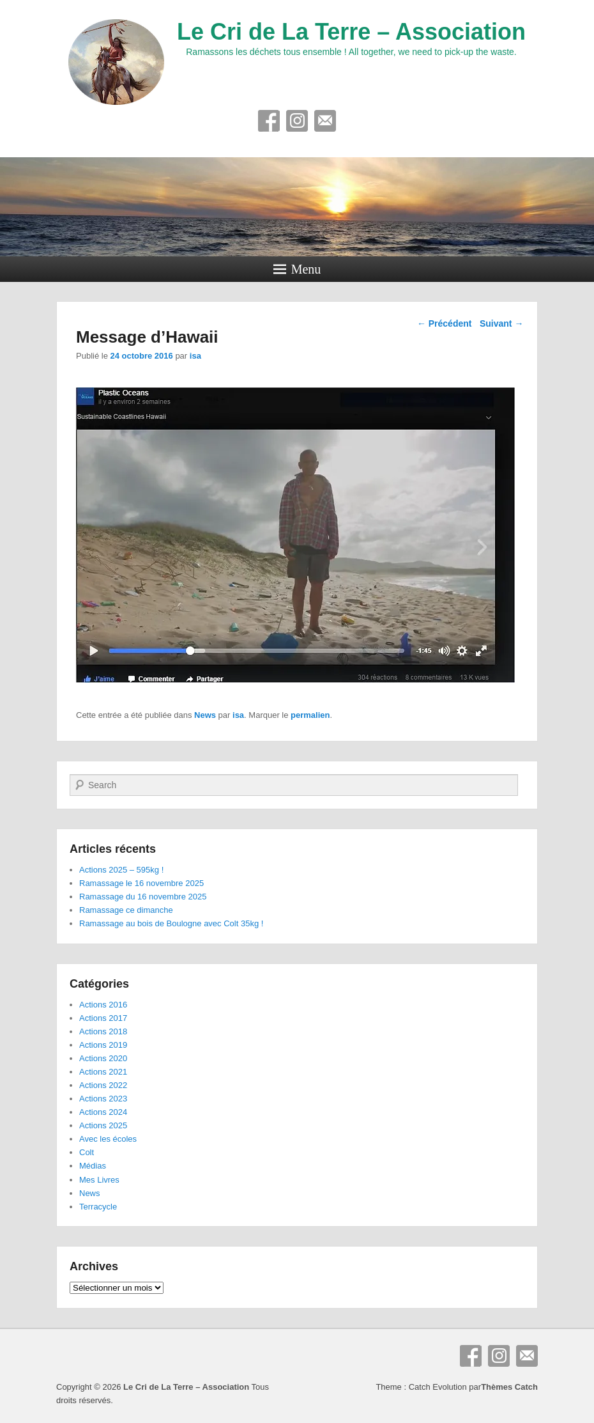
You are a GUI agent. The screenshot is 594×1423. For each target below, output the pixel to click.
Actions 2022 (103, 1085)
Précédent (444, 323)
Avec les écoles (108, 1139)
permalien (310, 715)
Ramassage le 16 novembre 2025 (141, 883)
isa (195, 356)
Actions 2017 (103, 1018)
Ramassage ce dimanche (126, 910)
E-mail (325, 121)
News (205, 715)
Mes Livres (99, 1180)
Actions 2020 (103, 1058)
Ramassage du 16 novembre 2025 (142, 896)
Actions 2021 (103, 1072)
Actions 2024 (103, 1112)
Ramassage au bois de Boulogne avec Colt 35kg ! (171, 923)
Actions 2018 (103, 1031)
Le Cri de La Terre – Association (351, 32)
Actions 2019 (103, 1045)
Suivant (501, 323)
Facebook (269, 121)
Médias (92, 1165)
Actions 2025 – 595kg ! (121, 870)
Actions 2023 (103, 1098)
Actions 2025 (103, 1125)
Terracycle (98, 1206)
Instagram (297, 121)
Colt (86, 1152)
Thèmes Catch (509, 1387)
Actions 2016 (103, 1004)
